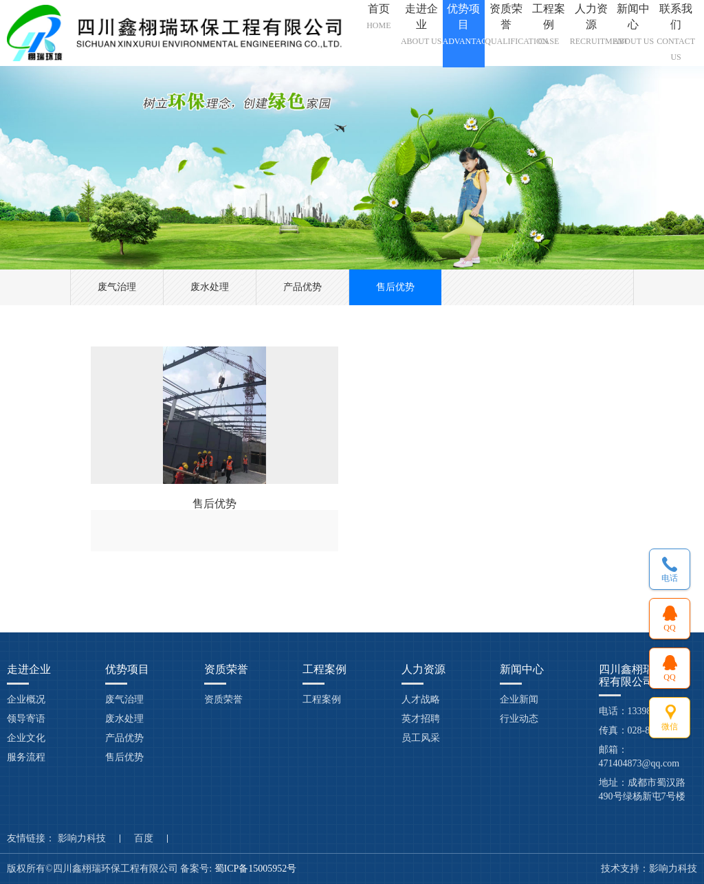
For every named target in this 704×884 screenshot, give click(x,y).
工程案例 (321, 699)
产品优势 (302, 287)
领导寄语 (26, 719)
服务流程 (26, 757)
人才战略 (421, 699)
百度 (143, 839)
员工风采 (421, 738)
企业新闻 (519, 699)
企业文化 (26, 738)
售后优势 (395, 287)
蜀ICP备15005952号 (256, 868)
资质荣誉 (223, 699)
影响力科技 (82, 839)
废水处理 (209, 287)
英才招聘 (421, 719)
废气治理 (117, 287)
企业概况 (26, 699)
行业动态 (519, 719)
